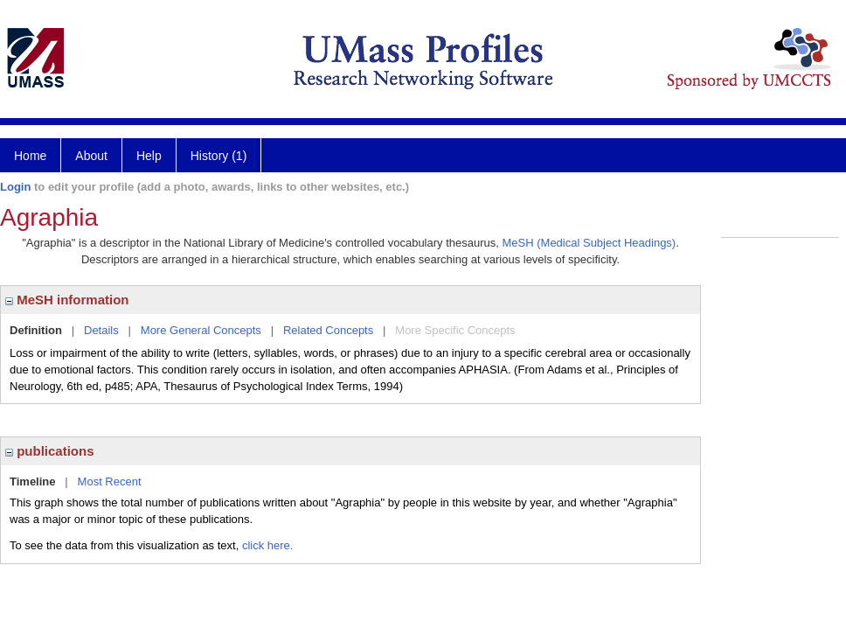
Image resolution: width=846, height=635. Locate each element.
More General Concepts (201, 330)
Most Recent (110, 481)
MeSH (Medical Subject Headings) (589, 242)
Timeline (33, 481)
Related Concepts (328, 330)
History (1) (219, 156)
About (91, 156)
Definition (36, 330)
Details (101, 330)
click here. (268, 545)
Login (15, 186)
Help (149, 156)
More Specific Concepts (455, 330)
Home (30, 156)
